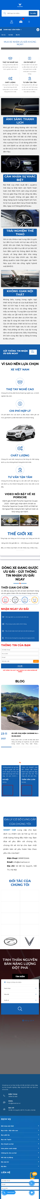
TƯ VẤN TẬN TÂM (29, 82)
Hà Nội (6, 779)
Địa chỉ (11, 1108)
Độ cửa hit (5, 1162)
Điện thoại (12, 1094)
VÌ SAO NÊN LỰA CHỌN (20, 364)
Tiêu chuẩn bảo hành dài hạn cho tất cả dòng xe (19, 631)
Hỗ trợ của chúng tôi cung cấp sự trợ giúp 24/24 (20, 638)
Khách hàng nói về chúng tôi (20, 757)
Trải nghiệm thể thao (20, 232)
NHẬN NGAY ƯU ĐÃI (15, 609)
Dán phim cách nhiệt (9, 1148)
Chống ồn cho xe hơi (9, 1153)
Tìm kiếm (33, 13)
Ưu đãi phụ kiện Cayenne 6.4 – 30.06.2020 (25, 734)
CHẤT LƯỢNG (10, 82)
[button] (36, 520)
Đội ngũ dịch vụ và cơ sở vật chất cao (17, 617)
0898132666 (23, 858)
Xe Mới (10, 35)
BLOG (18, 35)
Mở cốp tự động (7, 1157)
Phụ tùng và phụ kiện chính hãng (16, 624)
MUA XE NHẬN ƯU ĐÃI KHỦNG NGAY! (20, 43)
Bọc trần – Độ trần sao (9, 1130)
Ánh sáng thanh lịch (20, 120)
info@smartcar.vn (21, 862)
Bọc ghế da (5, 1135)
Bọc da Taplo (6, 1139)
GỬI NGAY (32, 351)
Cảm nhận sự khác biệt (20, 178)
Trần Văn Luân (28, 779)
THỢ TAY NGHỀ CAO (10, 62)
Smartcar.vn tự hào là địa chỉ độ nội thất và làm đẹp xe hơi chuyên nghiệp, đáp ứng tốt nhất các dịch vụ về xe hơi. (20, 1087)
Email (10, 1101)
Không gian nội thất (20, 292)
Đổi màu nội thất (7, 1126)
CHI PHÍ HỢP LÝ (29, 62)
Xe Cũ (3, 35)
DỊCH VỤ (6, 1119)
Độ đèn (3, 1166)
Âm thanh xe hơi (7, 1144)
